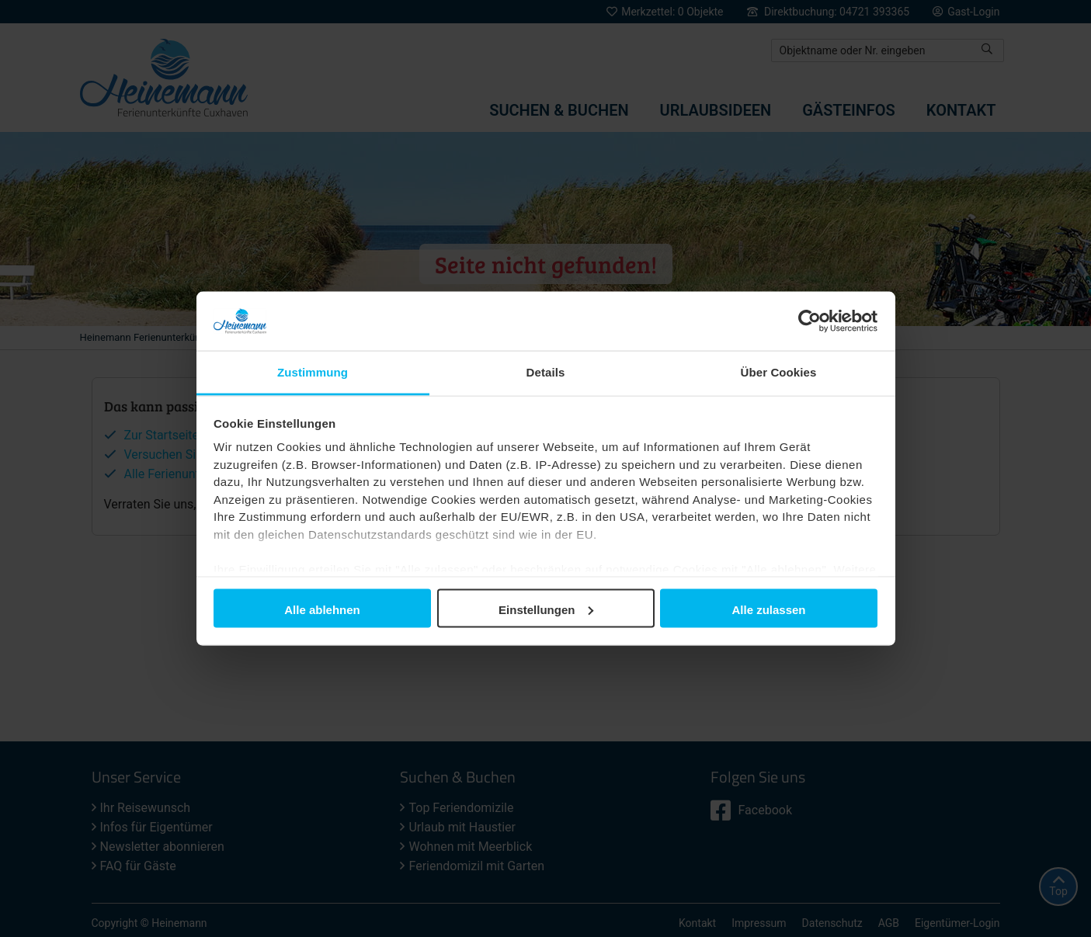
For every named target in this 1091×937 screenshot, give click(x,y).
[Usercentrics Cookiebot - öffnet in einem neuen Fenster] (809, 320)
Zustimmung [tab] (312, 372)
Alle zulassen (768, 609)
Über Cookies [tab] (779, 372)
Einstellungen (546, 609)
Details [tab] (545, 372)
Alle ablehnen (322, 609)
